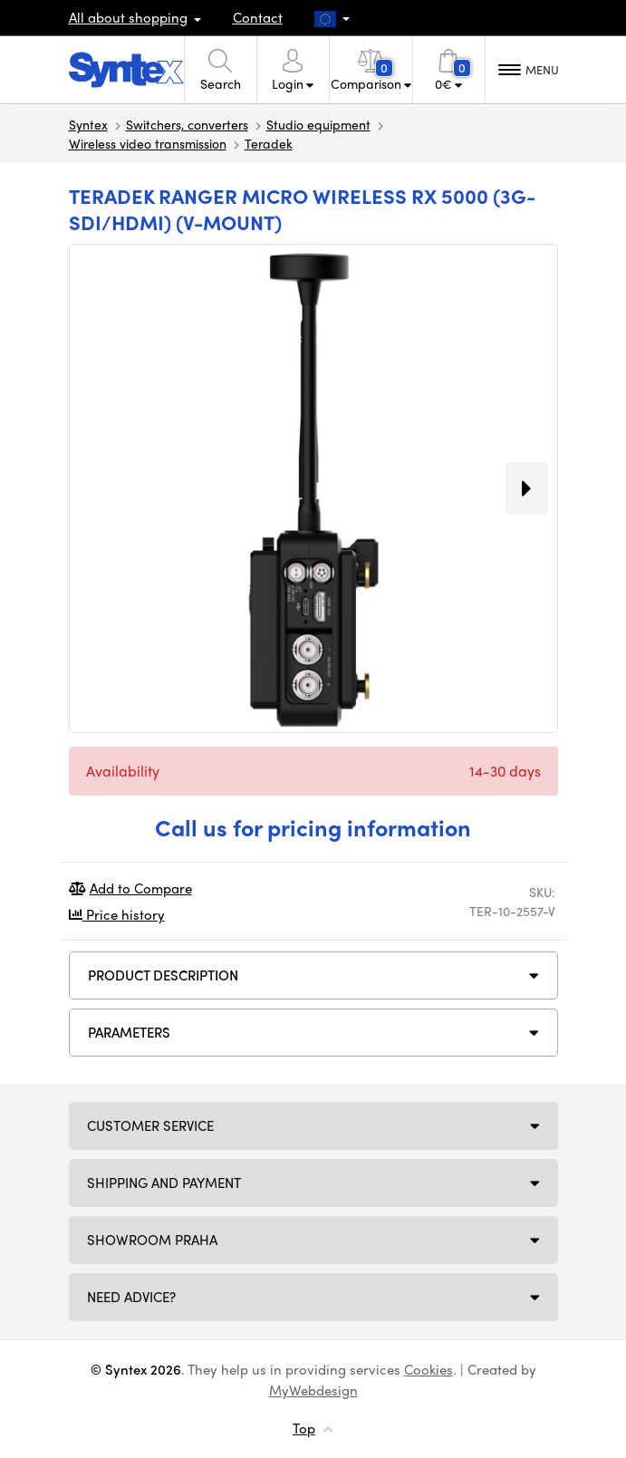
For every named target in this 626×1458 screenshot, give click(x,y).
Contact (258, 17)
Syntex (88, 124)
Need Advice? (131, 1297)
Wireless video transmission (147, 143)
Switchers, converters (187, 124)
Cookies (428, 1369)
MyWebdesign (313, 1390)
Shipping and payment (164, 1182)
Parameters (129, 1032)
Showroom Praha (152, 1240)
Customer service (150, 1125)
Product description (163, 975)
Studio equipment (318, 124)
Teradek (269, 143)
